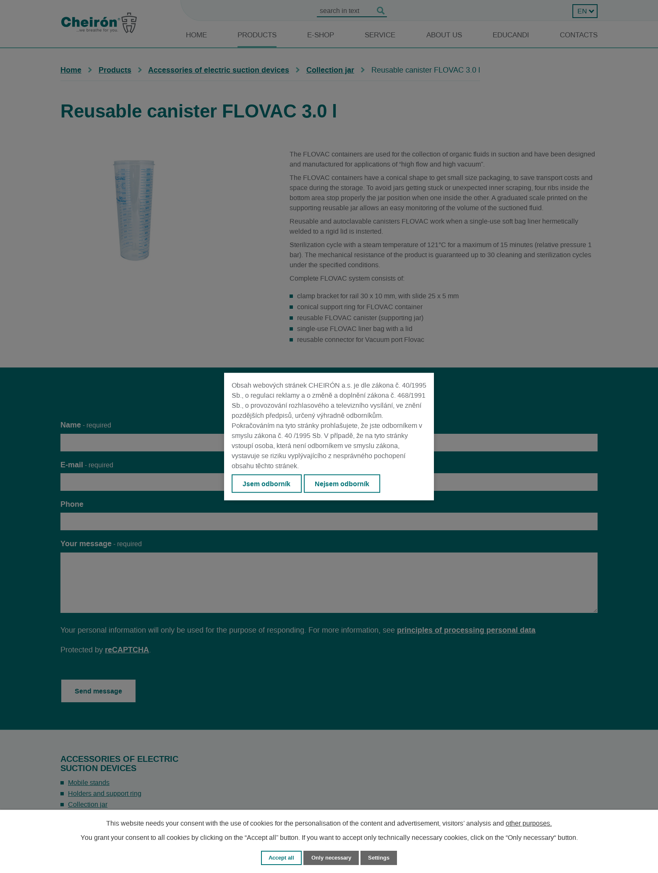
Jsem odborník (266, 483)
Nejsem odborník (342, 483)
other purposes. (529, 823)
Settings (378, 857)
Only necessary (331, 857)
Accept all (281, 857)
